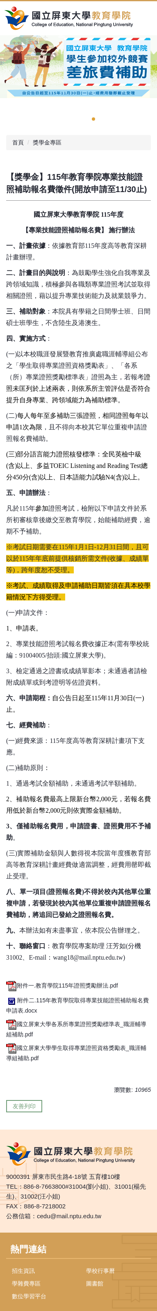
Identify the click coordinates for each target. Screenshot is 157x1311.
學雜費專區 (26, 1283)
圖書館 (94, 1283)
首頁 (18, 142)
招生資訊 (23, 1270)
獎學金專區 (47, 142)
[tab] (93, 119)
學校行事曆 (100, 1270)
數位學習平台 (29, 1296)
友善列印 (24, 1106)
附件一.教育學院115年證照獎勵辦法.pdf (62, 985)
